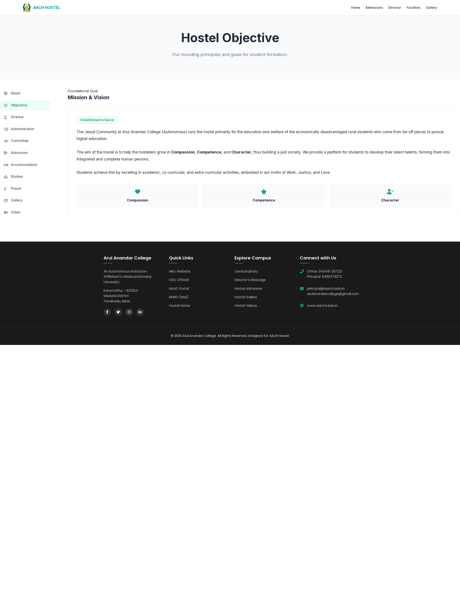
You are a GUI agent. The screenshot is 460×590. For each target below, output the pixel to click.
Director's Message (250, 280)
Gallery (431, 7)
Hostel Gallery (245, 297)
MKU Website (179, 271)
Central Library (246, 271)
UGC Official (179, 280)
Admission (16, 153)
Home (355, 7)
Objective (15, 105)
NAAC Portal (179, 288)
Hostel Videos (245, 306)
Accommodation (20, 165)
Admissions (374, 7)
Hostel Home (179, 306)
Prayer (12, 189)
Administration (19, 129)
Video (12, 213)
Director (394, 7)
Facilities (414, 7)
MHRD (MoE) (178, 297)
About (12, 93)
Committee (16, 141)
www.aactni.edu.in (322, 306)
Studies (13, 177)
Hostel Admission (248, 288)
